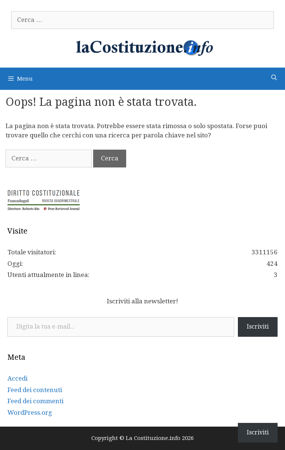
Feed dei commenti (35, 401)
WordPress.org (29, 412)
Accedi (17, 378)
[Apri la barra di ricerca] (274, 78)
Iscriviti (258, 326)
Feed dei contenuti (34, 390)
